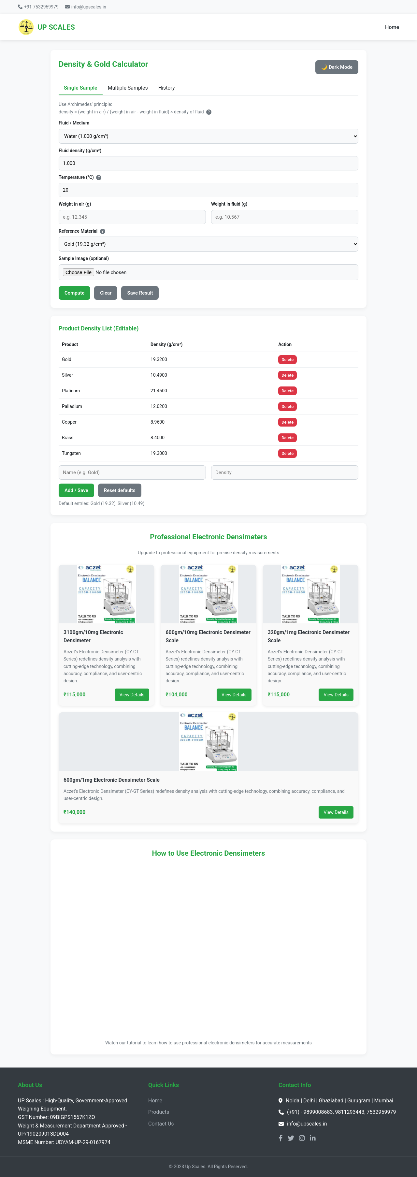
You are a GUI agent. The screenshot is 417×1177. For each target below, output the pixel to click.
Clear (105, 293)
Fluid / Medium (74, 122)
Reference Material (82, 231)
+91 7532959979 (38, 6)
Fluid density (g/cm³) (80, 150)
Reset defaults (120, 490)
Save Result (140, 293)
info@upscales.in (85, 6)
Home (392, 27)
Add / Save (76, 490)
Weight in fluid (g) (229, 204)
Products (158, 1112)
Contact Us (161, 1124)
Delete (287, 359)
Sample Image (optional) (84, 258)
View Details (132, 694)
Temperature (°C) (80, 177)
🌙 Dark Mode (336, 67)
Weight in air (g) (75, 204)
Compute (74, 293)
